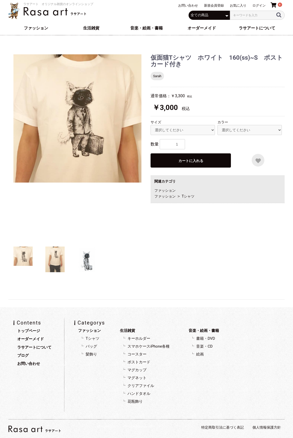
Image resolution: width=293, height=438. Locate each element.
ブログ (23, 355)
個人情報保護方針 (266, 427)
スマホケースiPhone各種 (148, 346)
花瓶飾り (135, 401)
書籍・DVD (205, 338)
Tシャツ (188, 196)
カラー (222, 122)
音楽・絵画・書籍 (146, 28)
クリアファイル (140, 385)
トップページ (28, 331)
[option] (77, 118)
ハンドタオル (138, 393)
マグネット (136, 378)
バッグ (91, 346)
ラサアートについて (257, 28)
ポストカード (138, 362)
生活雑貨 (91, 28)
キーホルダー (138, 338)
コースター (136, 354)
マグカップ (136, 370)
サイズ (156, 122)
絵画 (200, 354)
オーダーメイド (202, 28)
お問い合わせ (28, 363)
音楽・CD (204, 346)
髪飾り (91, 354)
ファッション (36, 28)
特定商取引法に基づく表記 (222, 427)
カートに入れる (190, 161)
